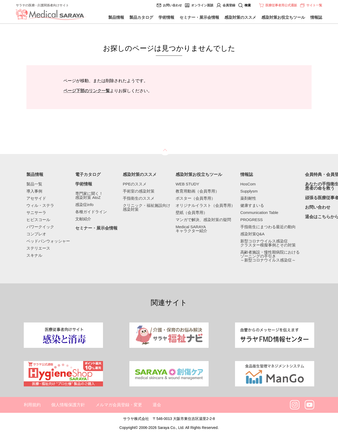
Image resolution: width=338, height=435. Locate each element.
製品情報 (116, 17)
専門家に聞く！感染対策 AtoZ (89, 195)
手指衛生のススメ (138, 198)
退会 (157, 405)
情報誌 (316, 17)
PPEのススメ (135, 184)
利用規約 (32, 405)
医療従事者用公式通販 (281, 5)
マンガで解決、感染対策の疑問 (203, 220)
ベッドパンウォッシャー (48, 241)
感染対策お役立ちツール (283, 17)
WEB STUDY (187, 184)
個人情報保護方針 (68, 405)
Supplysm (249, 191)
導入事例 (34, 191)
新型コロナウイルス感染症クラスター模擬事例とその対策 (268, 243)
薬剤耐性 (248, 198)
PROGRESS (251, 220)
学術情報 (166, 17)
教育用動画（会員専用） (197, 191)
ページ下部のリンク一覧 (86, 90)
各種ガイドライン (91, 212)
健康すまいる (252, 205)
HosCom (248, 184)
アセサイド (36, 198)
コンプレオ (36, 234)
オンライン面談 (202, 5)
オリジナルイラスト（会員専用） (205, 205)
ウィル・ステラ (40, 205)
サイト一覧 (311, 5)
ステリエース (38, 248)
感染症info (84, 205)
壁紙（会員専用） (191, 212)
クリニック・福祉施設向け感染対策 (146, 207)
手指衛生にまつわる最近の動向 (268, 227)
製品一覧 (34, 184)
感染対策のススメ (240, 17)
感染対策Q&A (252, 234)
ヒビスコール (38, 220)
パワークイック (40, 227)
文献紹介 (83, 219)
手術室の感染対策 (138, 191)
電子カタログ (88, 174)
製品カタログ (141, 17)
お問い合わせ (172, 5)
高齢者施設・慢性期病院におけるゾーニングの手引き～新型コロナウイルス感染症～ (270, 256)
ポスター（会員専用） (195, 198)
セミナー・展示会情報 (199, 17)
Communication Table (259, 212)
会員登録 (229, 5)
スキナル (34, 255)
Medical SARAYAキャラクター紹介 (191, 229)
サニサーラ (36, 212)
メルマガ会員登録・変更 (119, 405)
